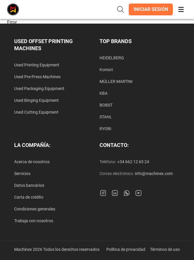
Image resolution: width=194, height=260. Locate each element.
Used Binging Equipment (36, 100)
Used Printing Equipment (36, 65)
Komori (106, 69)
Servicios (22, 173)
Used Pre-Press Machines (37, 76)
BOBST (106, 105)
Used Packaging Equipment (39, 88)
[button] (151, 9)
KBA (103, 93)
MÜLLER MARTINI (116, 81)
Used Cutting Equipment (36, 112)
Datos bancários (29, 185)
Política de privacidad (125, 249)
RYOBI (105, 128)
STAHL (106, 117)
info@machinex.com (154, 173)
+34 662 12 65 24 (133, 161)
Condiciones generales (34, 209)
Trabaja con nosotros (33, 220)
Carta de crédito (28, 197)
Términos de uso (165, 249)
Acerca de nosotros (32, 161)
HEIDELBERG (112, 57)
